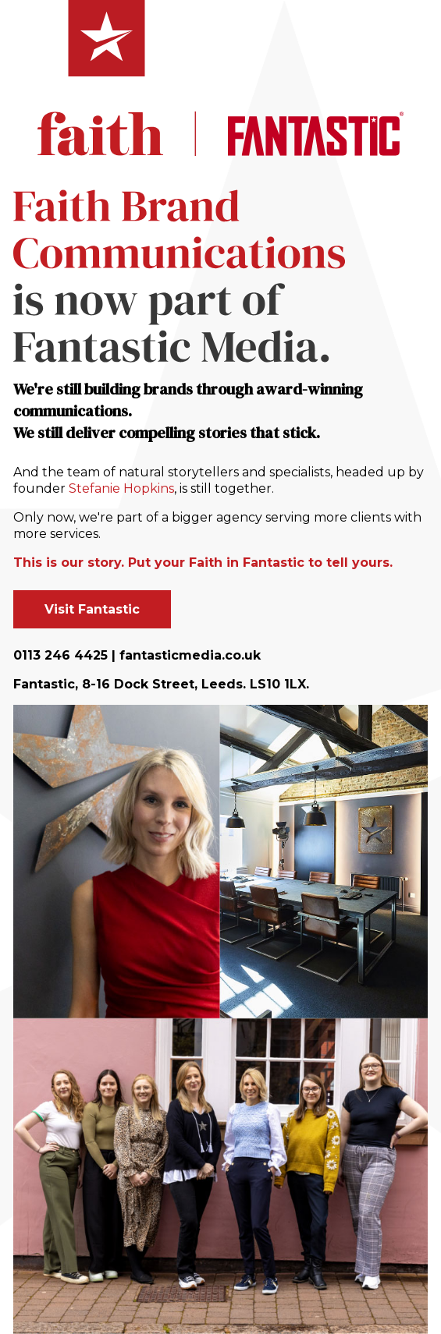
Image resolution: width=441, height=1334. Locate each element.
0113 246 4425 (60, 655)
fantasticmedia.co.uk (190, 655)
